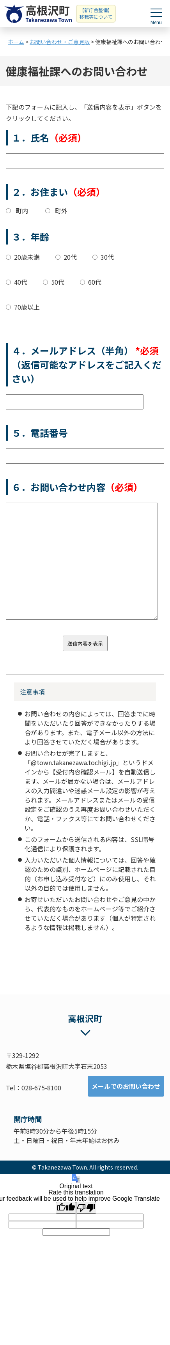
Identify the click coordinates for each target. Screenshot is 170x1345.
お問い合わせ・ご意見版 (60, 42)
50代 (57, 282)
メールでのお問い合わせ (126, 1086)
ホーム (16, 42)
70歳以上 (27, 307)
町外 (61, 210)
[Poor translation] (86, 1208)
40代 (20, 282)
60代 (94, 282)
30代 (107, 257)
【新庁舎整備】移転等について (96, 13)
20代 (70, 257)
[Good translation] (66, 1208)
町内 (22, 210)
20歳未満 (27, 257)
